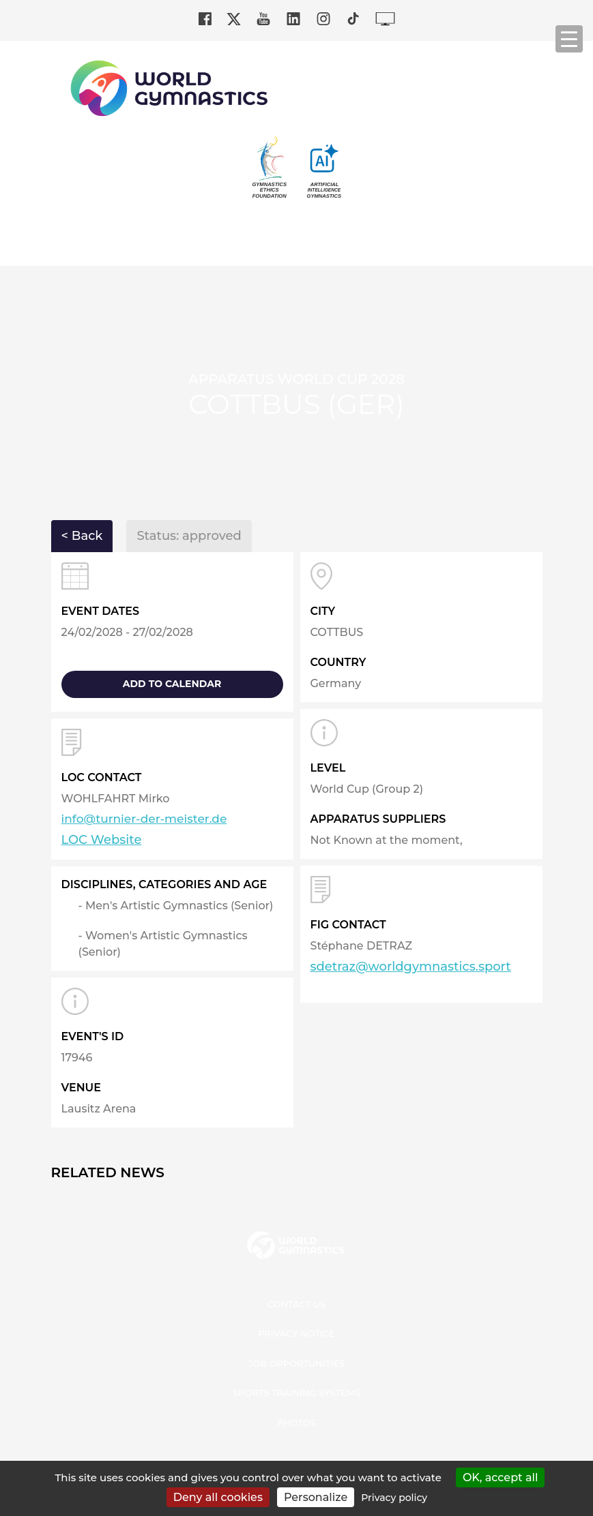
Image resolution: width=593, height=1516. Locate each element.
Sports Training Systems (296, 1392)
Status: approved (188, 535)
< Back (82, 535)
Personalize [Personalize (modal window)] (315, 1497)
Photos (296, 1422)
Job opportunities (296, 1363)
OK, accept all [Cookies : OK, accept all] (500, 1477)
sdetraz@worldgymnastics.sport (410, 966)
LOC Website (101, 839)
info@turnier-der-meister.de (144, 818)
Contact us (296, 1304)
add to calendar (172, 684)
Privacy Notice (296, 1333)
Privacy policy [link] (394, 1497)
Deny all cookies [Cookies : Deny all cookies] (218, 1497)
